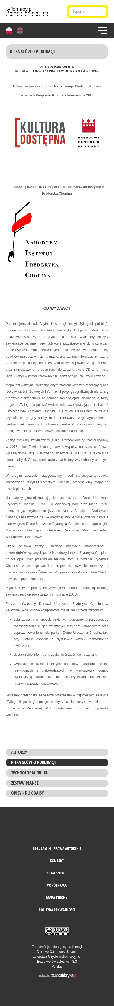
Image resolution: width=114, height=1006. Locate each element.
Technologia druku (29, 773)
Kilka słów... (57, 872)
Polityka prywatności (57, 909)
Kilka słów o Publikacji (33, 762)
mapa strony (57, 897)
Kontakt (57, 860)
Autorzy (19, 752)
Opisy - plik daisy (27, 793)
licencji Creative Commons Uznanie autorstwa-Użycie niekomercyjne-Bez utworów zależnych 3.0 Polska (57, 956)
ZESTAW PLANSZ (25, 783)
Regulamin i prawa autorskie (57, 848)
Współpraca (57, 885)
